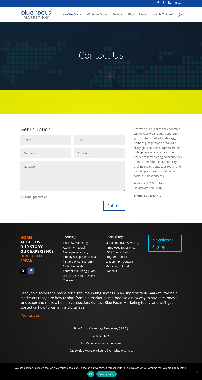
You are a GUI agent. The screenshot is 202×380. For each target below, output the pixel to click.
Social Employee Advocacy (122, 243)
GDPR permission (34, 197)
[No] (197, 371)
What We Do (95, 14)
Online (79, 276)
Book (115, 14)
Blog (131, 14)
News (142, 14)
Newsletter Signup (162, 243)
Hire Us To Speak (163, 14)
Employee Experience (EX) (79, 257)
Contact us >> (33, 315)
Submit (114, 205)
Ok (91, 374)
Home (178, 3)
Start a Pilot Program (78, 261)
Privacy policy (106, 374)
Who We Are (70, 14)
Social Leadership (74, 266)
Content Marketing (75, 271)
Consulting (114, 236)
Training (69, 236)
